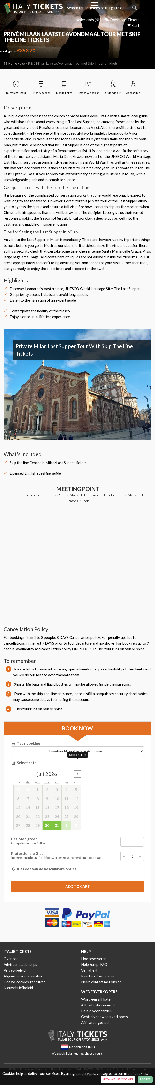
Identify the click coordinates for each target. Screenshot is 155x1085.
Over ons (11, 958)
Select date (24, 763)
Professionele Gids (77, 856)
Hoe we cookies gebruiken (24, 982)
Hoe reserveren (93, 958)
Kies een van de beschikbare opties (43, 869)
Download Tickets (121, 19)
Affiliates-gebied (95, 1022)
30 (47, 825)
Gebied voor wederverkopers (104, 1016)
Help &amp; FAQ (94, 964)
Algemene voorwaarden (23, 976)
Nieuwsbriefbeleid (18, 987)
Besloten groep (77, 842)
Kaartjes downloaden (98, 976)
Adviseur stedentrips (20, 964)
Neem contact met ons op (101, 982)
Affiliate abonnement (98, 1005)
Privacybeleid (15, 970)
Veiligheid (89, 970)
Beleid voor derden (96, 1011)
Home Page (16, 63)
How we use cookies (118, 1079)
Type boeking (25, 743)
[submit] (77, 886)
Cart (132, 25)
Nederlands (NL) (88, 19)
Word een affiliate (96, 999)
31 (57, 825)
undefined (77, 774)
